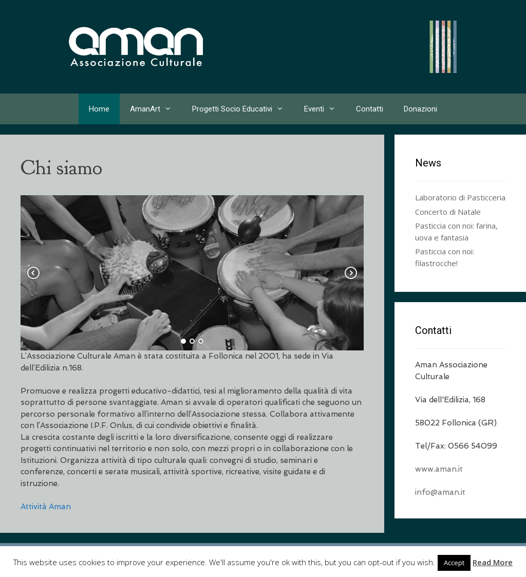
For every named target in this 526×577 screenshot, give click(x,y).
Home (99, 109)
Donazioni (420, 109)
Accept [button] (454, 562)
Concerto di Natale (448, 212)
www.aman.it (439, 469)
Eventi (325, 109)
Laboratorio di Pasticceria (460, 197)
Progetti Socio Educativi (243, 109)
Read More (493, 562)
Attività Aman (46, 506)
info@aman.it (440, 492)
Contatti (369, 109)
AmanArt (156, 109)
